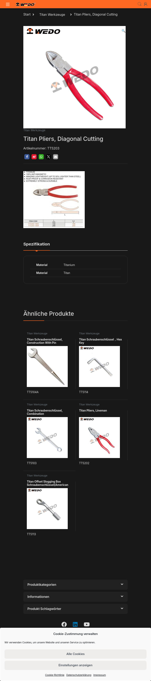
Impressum (99, 674)
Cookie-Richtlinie (54, 674)
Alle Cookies (75, 654)
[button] (124, 31)
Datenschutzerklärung (78, 674)
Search (139, 4)
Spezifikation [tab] (36, 244)
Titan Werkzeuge (52, 14)
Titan (66, 273)
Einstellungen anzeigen (75, 665)
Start (26, 14)
